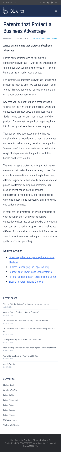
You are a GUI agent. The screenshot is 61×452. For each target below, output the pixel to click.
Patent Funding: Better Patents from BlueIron (32, 277)
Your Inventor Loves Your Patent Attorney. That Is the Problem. (25, 320)
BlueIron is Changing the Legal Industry (29, 267)
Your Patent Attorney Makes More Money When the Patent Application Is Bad (29, 330)
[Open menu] (56, 11)
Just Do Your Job (9, 364)
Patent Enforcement (10, 400)
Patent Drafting (8, 395)
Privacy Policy (38, 440)
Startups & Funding (10, 420)
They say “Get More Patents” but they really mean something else (26, 304)
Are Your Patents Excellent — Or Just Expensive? (21, 312)
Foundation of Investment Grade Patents (30, 272)
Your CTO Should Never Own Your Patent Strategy (20, 356)
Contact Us (19, 440)
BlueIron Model (8, 385)
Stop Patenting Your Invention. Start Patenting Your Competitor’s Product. (29, 347)
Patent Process (8, 405)
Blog (11, 440)
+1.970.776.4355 (9, 2)
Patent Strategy (39, 38)
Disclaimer (28, 440)
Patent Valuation (51, 38)
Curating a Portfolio (10, 390)
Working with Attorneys (11, 425)
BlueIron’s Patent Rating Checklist (26, 281)
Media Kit (47, 440)
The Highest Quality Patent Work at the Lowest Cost (22, 339)
